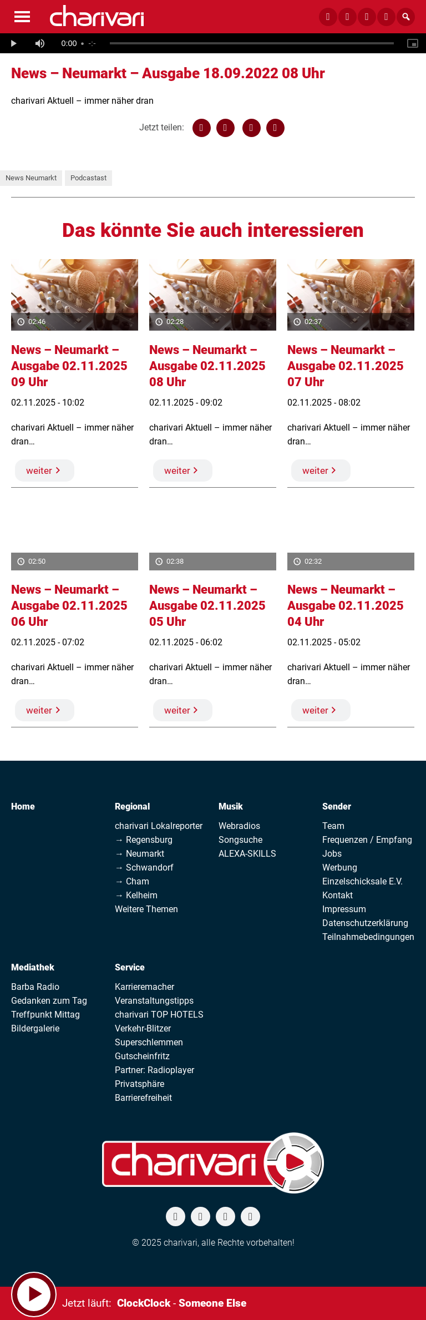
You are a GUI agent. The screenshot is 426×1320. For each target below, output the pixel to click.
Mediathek (32, 967)
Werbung (339, 867)
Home (23, 806)
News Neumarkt (31, 178)
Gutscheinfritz (142, 1056)
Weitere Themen (146, 909)
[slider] (252, 43)
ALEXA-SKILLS (247, 853)
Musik (231, 806)
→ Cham (132, 881)
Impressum (344, 909)
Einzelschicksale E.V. (362, 881)
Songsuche (240, 840)
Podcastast (88, 178)
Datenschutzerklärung (365, 923)
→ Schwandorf (144, 867)
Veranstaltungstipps (154, 1000)
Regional (132, 806)
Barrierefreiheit (143, 1098)
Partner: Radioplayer (154, 1070)
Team (333, 826)
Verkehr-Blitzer (143, 1028)
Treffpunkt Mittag (45, 1014)
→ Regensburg (144, 840)
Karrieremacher (144, 987)
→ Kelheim (136, 895)
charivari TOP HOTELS (159, 1014)
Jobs (332, 853)
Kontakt (337, 895)
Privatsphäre (139, 1084)
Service (130, 967)
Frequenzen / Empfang (367, 840)
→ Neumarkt (139, 853)
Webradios (239, 826)
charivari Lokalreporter (158, 826)
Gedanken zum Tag (49, 1000)
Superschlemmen (149, 1042)
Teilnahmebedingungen (368, 937)
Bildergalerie (35, 1028)
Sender (336, 806)
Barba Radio (35, 987)
